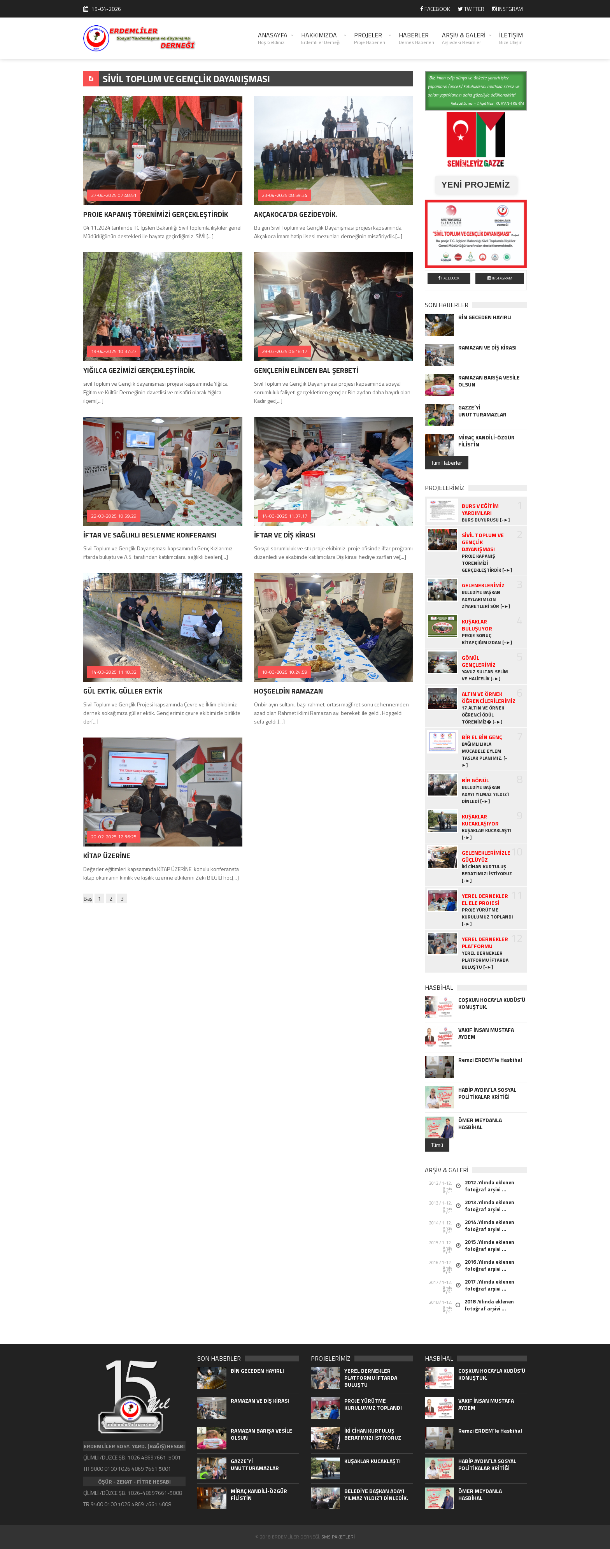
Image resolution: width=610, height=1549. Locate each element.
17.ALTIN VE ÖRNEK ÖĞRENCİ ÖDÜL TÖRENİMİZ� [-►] (483, 714)
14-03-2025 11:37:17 (284, 516)
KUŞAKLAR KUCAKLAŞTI (372, 1461)
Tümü (437, 1145)
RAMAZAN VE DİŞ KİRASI (487, 347)
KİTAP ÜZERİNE (106, 855)
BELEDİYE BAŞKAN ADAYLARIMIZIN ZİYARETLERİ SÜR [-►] (486, 599)
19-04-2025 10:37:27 (114, 351)
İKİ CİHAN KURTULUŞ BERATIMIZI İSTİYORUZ (372, 1434)
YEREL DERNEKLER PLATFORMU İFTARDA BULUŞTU (370, 1377)
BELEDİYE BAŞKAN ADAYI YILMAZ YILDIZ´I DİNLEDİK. (376, 1495)
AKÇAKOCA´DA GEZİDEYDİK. (295, 214)
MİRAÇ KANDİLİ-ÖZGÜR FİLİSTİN (486, 441)
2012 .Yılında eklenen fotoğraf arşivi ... (489, 1186)
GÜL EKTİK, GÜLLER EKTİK (122, 691)
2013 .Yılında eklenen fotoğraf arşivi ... (489, 1206)
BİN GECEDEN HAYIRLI (485, 317)
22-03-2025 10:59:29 (114, 516)
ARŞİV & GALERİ (464, 38)
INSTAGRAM (499, 278)
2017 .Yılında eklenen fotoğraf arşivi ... (489, 1285)
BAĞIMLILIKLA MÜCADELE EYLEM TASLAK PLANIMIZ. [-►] (484, 755)
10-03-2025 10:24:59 (284, 672)
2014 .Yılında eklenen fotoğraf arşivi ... (489, 1226)
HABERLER (416, 38)
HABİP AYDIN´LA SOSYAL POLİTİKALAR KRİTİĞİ (487, 1093)
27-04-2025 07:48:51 (114, 195)
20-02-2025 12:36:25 (114, 836)
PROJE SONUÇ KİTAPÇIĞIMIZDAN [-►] (487, 639)
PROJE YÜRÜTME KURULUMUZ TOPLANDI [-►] (487, 916)
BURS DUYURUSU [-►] (486, 519)
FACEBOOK (435, 9)
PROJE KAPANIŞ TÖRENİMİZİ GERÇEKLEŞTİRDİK (155, 214)
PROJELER (369, 38)
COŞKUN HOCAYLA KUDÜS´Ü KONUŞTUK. (491, 1003)
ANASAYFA (272, 38)
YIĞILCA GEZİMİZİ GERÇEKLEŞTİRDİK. (139, 370)
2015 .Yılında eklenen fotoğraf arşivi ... (489, 1245)
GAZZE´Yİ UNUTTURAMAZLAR (482, 411)
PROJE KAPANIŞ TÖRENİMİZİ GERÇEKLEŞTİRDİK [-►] (487, 563)
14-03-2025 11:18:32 (114, 672)
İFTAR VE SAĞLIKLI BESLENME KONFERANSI (150, 535)
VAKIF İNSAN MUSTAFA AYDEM (486, 1033)
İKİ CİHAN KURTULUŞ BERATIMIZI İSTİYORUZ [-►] (487, 873)
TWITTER (471, 9)
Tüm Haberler (446, 462)
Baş (88, 898)
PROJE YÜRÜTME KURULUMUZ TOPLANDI (373, 1404)
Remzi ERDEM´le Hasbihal (490, 1059)
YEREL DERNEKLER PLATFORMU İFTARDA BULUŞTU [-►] (485, 960)
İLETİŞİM (511, 38)
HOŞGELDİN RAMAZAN (288, 691)
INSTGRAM (507, 9)
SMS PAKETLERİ (338, 1536)
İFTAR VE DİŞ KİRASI (285, 535)
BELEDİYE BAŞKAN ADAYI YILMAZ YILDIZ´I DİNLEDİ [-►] (486, 794)
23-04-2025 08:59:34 (284, 195)
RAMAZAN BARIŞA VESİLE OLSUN (489, 381)
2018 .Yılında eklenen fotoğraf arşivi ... (489, 1305)
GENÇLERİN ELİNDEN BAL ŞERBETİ (306, 370)
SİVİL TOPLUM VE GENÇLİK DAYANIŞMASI (186, 79)
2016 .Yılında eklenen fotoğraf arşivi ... (489, 1265)
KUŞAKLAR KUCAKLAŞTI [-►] (487, 834)
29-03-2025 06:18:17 (284, 351)
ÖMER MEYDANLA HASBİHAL (480, 1124)
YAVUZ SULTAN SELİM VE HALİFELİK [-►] (485, 675)
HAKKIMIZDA (320, 38)
